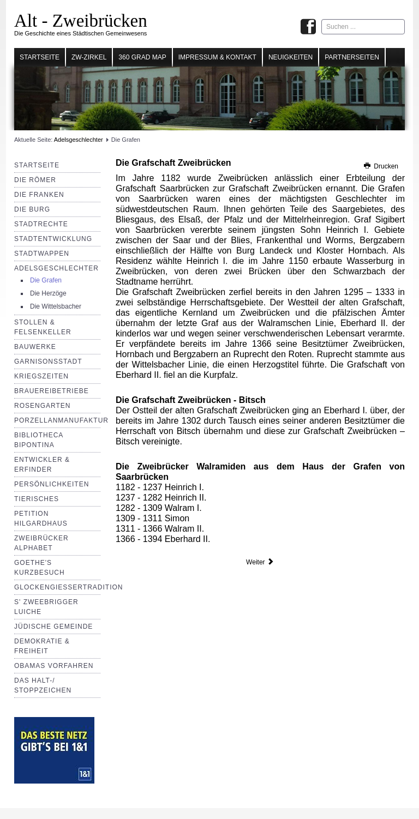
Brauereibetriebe (51, 391)
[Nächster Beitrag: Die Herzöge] (260, 562)
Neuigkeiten (290, 57)
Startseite (39, 57)
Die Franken (39, 194)
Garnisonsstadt (48, 361)
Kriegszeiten (41, 376)
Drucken (380, 166)
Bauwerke (35, 347)
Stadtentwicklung (53, 239)
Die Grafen (46, 280)
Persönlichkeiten (51, 484)
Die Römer (35, 180)
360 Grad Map (142, 57)
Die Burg (32, 209)
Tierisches (36, 499)
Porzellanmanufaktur (61, 420)
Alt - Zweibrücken (80, 21)
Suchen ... (321, 19)
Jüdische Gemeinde (53, 626)
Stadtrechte (41, 224)
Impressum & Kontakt (217, 57)
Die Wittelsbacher (55, 306)
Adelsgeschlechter (78, 139)
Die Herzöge (48, 293)
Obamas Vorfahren (53, 666)
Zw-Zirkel (88, 57)
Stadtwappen (41, 253)
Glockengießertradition (68, 587)
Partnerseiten (352, 57)
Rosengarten (42, 406)
